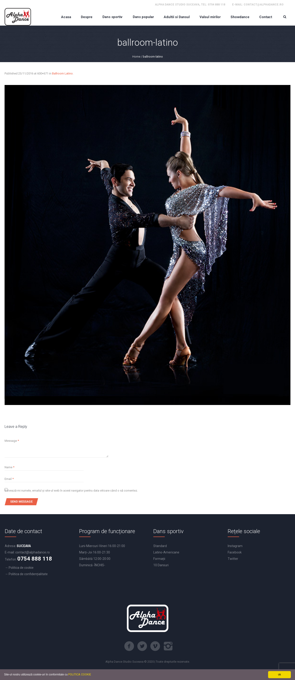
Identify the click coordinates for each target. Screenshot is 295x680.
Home (136, 56)
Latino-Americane (166, 552)
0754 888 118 (216, 4)
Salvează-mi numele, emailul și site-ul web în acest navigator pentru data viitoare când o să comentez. (71, 490)
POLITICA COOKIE (79, 674)
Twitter (233, 559)
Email (9, 479)
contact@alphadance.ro (264, 4)
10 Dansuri (161, 565)
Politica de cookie (21, 567)
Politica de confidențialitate (28, 574)
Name (9, 467)
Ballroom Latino (62, 73)
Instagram (235, 546)
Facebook (235, 552)
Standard (160, 546)
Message (12, 440)
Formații (159, 559)
